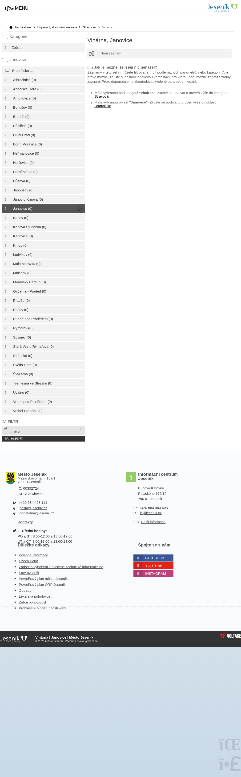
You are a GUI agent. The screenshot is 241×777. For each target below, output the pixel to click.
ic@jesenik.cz (151, 513)
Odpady (25, 590)
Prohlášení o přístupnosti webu (43, 608)
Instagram (155, 573)
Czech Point (28, 561)
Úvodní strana (222, 8)
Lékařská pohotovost (35, 596)
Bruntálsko (102, 106)
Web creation (230, 635)
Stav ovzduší (29, 573)
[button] (16, 8)
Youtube (153, 566)
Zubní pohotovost (32, 602)
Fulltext (12, 430)
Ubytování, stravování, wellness (57, 27)
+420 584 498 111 (33, 502)
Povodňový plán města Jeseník (43, 579)
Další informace (153, 522)
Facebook (155, 558)
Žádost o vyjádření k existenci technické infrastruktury (61, 567)
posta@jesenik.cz (33, 508)
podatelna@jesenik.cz (37, 513)
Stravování (89, 27)
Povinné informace (33, 555)
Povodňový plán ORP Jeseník (42, 585)
